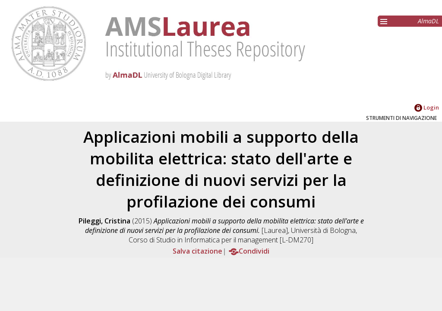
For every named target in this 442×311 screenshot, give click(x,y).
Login (426, 107)
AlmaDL (428, 21)
